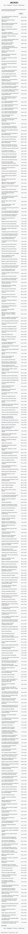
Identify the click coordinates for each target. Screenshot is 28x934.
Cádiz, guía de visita (6, 912)
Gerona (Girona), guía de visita (9, 179)
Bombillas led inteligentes (7, 828)
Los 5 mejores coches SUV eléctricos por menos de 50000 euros (10, 212)
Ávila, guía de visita (6, 599)
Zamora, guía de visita (7, 789)
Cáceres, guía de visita (7, 589)
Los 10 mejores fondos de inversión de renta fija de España (10, 234)
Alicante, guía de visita (7, 61)
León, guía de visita (6, 359)
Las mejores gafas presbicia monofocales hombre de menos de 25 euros (10, 47)
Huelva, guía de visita (6, 189)
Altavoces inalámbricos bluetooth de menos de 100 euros (10, 318)
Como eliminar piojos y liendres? (9, 175)
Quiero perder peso (6, 709)
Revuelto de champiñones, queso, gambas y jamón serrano (9, 505)
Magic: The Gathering (7, 336)
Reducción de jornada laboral (8, 226)
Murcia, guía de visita (6, 398)
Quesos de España (6, 633)
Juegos (14, 336)
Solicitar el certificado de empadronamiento (7, 417)
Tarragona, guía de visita (7, 457)
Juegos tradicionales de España (9, 462)
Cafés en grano (5, 652)
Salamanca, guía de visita (7, 573)
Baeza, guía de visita (6, 482)
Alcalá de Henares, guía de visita (9, 528)
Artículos (7, 17)
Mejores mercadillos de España (9, 439)
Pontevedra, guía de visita (7, 377)
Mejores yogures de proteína (8, 20)
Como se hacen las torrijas (8, 407)
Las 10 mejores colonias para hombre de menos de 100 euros (10, 266)
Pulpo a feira (4, 631)
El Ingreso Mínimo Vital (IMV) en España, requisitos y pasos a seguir (10, 688)
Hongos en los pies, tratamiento (9, 400)
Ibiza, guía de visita (6, 508)
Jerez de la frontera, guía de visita (9, 323)
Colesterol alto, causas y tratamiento (10, 830)
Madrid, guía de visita (6, 276)
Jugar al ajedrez (5, 485)
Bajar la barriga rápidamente (8, 644)
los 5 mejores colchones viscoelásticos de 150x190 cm (8, 881)
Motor (3, 30)
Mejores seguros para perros (8, 50)
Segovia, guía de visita (7, 601)
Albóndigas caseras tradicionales (9, 228)
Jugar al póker (5, 487)
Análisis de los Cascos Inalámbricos (10, 702)
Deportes (12, 71)
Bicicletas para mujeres (7, 626)
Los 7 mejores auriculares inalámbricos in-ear (7, 151)
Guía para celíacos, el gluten (8, 577)
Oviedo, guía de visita (6, 263)
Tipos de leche (5, 870)
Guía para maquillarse (7, 591)
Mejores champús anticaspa (8, 561)
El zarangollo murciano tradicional (9, 240)
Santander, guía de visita (7, 375)
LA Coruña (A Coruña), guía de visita (10, 207)
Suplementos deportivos (7, 629)
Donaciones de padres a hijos (8, 253)
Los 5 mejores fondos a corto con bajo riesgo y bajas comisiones (9, 97)
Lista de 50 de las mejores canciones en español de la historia (10, 922)
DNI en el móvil (5, 26)
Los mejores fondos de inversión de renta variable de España (10, 692)
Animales (4, 52)
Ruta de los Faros (6, 676)
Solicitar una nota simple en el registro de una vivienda (8, 522)
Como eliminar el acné (7, 516)
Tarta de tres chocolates (7, 159)
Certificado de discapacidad (8, 650)
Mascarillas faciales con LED (8, 473)
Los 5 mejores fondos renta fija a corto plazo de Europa (9, 127)
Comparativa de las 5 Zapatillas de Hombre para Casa (9, 736)
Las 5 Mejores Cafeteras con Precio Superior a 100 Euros (10, 755)
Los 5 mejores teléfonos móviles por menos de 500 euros (10, 87)
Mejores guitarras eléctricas (8, 817)
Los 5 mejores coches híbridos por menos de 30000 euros (9, 215)
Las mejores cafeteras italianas (9, 36)
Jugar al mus (5, 443)
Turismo (14, 61)
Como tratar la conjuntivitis (8, 477)
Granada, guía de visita (7, 593)
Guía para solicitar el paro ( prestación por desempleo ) (8, 665)
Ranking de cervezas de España (9, 714)
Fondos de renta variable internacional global (7, 162)
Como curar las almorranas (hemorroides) (8, 357)
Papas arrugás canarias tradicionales (10, 349)
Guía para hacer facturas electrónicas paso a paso (7, 549)
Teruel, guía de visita (6, 139)
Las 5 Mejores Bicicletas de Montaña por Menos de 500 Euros (10, 743)
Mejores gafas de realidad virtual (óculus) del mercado (9, 362)
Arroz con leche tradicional (8, 412)
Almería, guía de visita (7, 244)
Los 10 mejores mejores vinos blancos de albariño (8, 270)
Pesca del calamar (6, 510)
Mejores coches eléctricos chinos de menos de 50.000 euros (10, 83)
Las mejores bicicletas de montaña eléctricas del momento (10, 620)
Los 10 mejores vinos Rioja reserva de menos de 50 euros (9, 279)
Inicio (5, 5)
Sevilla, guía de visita (6, 288)
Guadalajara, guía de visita (8, 165)
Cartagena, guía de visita (7, 231)
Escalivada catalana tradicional (9, 824)
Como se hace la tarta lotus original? (10, 185)
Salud (10, 44)
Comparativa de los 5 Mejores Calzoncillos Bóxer (8, 889)
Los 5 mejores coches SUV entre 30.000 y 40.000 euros (9, 157)
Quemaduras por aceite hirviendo (9, 833)
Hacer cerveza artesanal (7, 579)
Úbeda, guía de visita (6, 471)
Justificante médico (6, 674)
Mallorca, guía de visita (7, 261)
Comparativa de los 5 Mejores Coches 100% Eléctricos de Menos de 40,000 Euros (10, 732)
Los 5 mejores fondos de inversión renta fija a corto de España (9, 119)
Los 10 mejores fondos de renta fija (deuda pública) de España (10, 197)
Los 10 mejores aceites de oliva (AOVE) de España (9, 238)
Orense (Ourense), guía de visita (9, 331)
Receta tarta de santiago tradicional (10, 130)
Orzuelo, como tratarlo (7, 493)
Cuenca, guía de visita (7, 538)
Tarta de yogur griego (7, 73)
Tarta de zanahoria (6, 794)
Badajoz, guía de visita (7, 221)
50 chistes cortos (6, 725)
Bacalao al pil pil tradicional (8, 469)
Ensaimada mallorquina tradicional (9, 803)
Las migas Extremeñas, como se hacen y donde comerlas (9, 848)
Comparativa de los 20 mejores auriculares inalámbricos (9, 865)
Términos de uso (12, 932)
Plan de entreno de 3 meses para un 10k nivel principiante (10, 661)
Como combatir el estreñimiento (9, 641)
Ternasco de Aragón (6, 396)
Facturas (15, 5)
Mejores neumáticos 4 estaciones (9, 296)
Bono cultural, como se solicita (9, 489)
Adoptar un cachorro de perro (8, 339)
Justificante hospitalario (7, 326)
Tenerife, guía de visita (7, 786)
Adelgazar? (10, 5)
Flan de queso (5, 868)
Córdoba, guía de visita (7, 552)
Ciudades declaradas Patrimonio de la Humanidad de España (10, 706)
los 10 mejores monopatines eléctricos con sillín (8, 841)
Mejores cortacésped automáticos (9, 29)
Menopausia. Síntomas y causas (9, 448)
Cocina (3, 59)
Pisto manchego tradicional (8, 320)
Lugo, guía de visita (6, 409)
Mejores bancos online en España (9, 807)
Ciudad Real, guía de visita (8, 148)
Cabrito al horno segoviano (8, 903)
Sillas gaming (5, 334)
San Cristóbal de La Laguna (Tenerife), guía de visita (8, 851)
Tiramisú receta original (7, 171)
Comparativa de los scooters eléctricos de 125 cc (8, 728)
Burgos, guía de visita (6, 173)
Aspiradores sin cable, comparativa (10, 857)
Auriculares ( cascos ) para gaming (10, 554)
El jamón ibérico (5, 878)
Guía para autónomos (6, 575)
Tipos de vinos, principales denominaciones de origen (8, 636)
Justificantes (21, 5)
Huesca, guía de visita (7, 154)
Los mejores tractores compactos (9, 67)
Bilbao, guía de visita (6, 424)
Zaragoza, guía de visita (7, 414)
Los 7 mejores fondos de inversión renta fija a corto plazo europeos (9, 899)
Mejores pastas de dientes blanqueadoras (8, 43)
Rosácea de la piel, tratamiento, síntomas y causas (9, 536)
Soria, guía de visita (6, 294)
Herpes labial (5, 502)
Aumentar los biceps (6, 223)
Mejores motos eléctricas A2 (8, 761)
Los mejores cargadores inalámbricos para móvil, (7, 33)
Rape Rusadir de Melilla (7, 328)
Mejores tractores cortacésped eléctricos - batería (9, 183)
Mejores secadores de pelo (8, 854)
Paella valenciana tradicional (8, 667)
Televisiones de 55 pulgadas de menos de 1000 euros (9, 838)
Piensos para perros (6, 655)
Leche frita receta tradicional (8, 218)
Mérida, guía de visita (6, 564)
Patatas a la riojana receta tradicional (10, 372)
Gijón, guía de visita (6, 303)
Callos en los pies (6, 770)
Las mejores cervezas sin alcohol (9, 57)
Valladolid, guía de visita (7, 437)
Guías (10, 26)
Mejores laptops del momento (8, 525)
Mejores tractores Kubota (7, 136)
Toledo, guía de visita (6, 610)
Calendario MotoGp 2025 (7, 380)
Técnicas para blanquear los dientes (10, 430)
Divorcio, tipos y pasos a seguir (9, 200)
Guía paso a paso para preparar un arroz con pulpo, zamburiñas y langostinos (10, 680)
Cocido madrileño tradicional (8, 382)
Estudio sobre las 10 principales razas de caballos (9, 699)
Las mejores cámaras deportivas (9, 63)
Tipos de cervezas (6, 639)
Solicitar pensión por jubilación (9, 498)
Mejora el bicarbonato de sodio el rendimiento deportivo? (9, 145)
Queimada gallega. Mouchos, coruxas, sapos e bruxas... (8, 366)
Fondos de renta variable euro (8, 167)
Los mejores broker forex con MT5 (9, 392)
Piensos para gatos (6, 872)
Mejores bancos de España (8, 861)
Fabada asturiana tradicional (8, 541)
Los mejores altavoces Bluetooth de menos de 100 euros (10, 496)
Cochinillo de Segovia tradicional (9, 300)
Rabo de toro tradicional (7, 455)
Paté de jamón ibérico (7, 251)
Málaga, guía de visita (7, 248)
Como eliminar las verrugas (8, 546)
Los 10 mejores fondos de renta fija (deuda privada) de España (10, 192)
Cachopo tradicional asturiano (8, 909)
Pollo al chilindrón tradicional (8, 291)
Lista (13, 722)
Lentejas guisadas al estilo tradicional (10, 272)
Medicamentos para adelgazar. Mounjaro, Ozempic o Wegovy (9, 313)
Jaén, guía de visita (6, 246)
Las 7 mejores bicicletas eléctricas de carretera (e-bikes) (9, 112)
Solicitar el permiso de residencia (9, 352)
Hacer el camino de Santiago (8, 683)
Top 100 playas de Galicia (7, 420)
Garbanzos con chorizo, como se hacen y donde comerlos (9, 567)
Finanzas (10, 40)
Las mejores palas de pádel (8, 309)
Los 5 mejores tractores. (7, 752)
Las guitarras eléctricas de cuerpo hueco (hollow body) (9, 773)
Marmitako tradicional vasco (8, 422)
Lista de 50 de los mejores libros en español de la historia (10, 722)
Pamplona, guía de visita (7, 259)
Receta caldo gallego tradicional (9, 905)
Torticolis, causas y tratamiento (9, 797)
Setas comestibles (6, 460)
